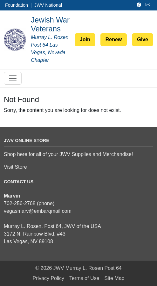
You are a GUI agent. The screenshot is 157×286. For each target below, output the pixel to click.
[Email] (149, 5)
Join (85, 39)
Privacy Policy (49, 278)
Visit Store (15, 167)
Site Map (114, 278)
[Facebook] (140, 5)
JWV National (48, 5)
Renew (114, 39)
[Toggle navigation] (13, 78)
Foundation (16, 5)
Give (142, 39)
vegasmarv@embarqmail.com (38, 211)
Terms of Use (84, 278)
